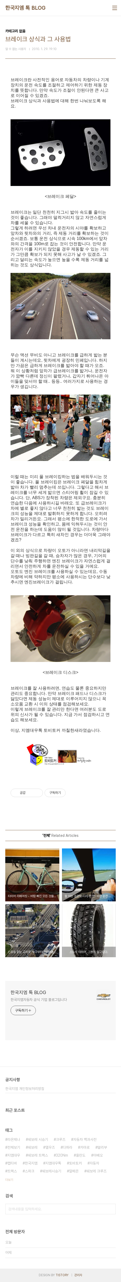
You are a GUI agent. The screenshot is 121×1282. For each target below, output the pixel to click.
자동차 (94, 1163)
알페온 (74, 1171)
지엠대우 (13, 1155)
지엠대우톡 (53, 1163)
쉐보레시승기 (51, 1171)
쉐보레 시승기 (38, 1139)
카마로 (85, 1147)
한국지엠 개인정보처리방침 (24, 1089)
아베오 (98, 1155)
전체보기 (13, 1147)
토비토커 (75, 1163)
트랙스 (12, 1171)
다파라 (67, 1147)
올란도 (80, 1155)
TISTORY (62, 1275)
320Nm (62, 1155)
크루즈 (60, 1139)
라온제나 (13, 1139)
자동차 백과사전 (84, 1139)
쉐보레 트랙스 (38, 1155)
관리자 (78, 1275)
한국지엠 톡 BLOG (25, 8)
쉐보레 (32, 1147)
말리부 (102, 1147)
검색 (110, 1209)
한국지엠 (31, 1163)
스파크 (29, 1171)
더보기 (9, 1180)
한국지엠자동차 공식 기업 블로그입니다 (39, 1000)
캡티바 (12, 1163)
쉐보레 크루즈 (96, 1171)
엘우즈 (50, 1147)
